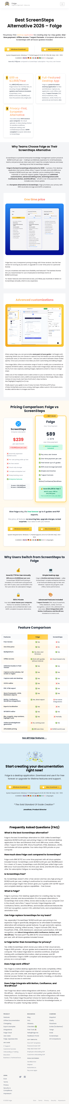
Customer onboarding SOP (36, 1054)
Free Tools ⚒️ (32, 1030)
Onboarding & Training (11, 1052)
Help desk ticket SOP (34, 1049)
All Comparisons (55, 1039)
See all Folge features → (34, 737)
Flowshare (52, 1023)
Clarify (51, 1020)
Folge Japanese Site (11, 1039)
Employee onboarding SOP (36, 1052)
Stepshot (52, 1017)
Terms (6, 1082)
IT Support (7, 1046)
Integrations (8, 1030)
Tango (51, 1030)
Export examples (9, 1027)
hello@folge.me (32, 1033)
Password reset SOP (33, 1046)
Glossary (30, 1023)
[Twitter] (20, 1077)
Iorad (51, 1033)
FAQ (28, 1020)
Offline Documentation (12, 1020)
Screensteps (53, 1036)
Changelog (7, 1023)
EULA (5, 1079)
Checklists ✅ (32, 1027)
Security (53, 1100)
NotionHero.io (31, 1067)
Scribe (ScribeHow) (56, 1027)
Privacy (6, 1085)
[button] (16, 49)
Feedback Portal (33, 1036)
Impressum (7, 1093)
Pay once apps (32, 1070)
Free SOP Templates (33, 1043)
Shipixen (30, 1064)
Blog (28, 1017)
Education (7, 1055)
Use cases (7, 1036)
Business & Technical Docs (12, 1058)
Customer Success (10, 1049)
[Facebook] (25, 1077)
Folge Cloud (8, 1033)
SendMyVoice (31, 1062)
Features (7, 1017)
